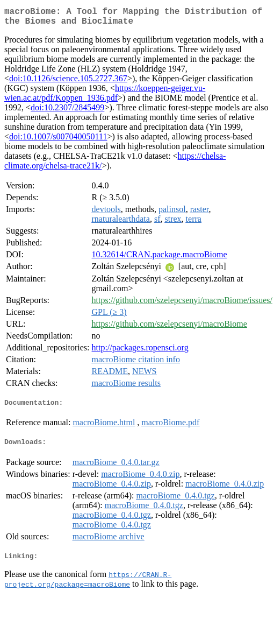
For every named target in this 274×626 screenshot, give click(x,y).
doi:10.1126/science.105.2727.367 (68, 82)
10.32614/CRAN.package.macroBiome (159, 258)
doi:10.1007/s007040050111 (58, 140)
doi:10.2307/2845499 (67, 111)
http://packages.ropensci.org (140, 351)
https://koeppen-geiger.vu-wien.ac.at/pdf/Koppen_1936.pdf (104, 97)
